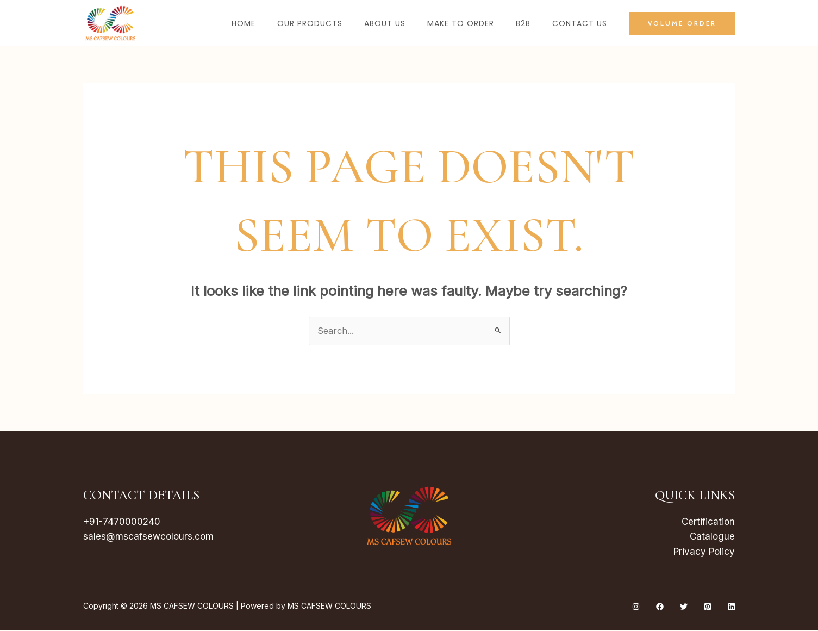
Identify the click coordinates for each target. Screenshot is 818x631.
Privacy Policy (704, 552)
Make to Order (460, 23)
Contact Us (579, 23)
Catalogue (712, 536)
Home (243, 23)
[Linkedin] (731, 607)
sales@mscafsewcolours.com (148, 536)
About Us (384, 23)
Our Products (309, 23)
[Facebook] (660, 607)
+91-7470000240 (121, 522)
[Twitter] (684, 607)
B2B (523, 23)
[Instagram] (636, 607)
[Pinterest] (707, 607)
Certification (708, 522)
